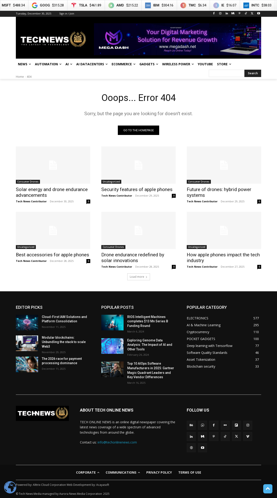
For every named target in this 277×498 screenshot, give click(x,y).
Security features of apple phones (136, 189)
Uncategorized (111, 181)
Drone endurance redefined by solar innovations (132, 257)
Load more (138, 277)
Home (20, 77)
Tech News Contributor (31, 201)
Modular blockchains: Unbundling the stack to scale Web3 (64, 342)
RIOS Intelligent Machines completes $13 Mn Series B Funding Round (147, 321)
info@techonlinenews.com (117, 442)
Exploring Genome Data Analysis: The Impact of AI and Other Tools (149, 344)
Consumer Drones (28, 181)
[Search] (252, 73)
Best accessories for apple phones (52, 255)
